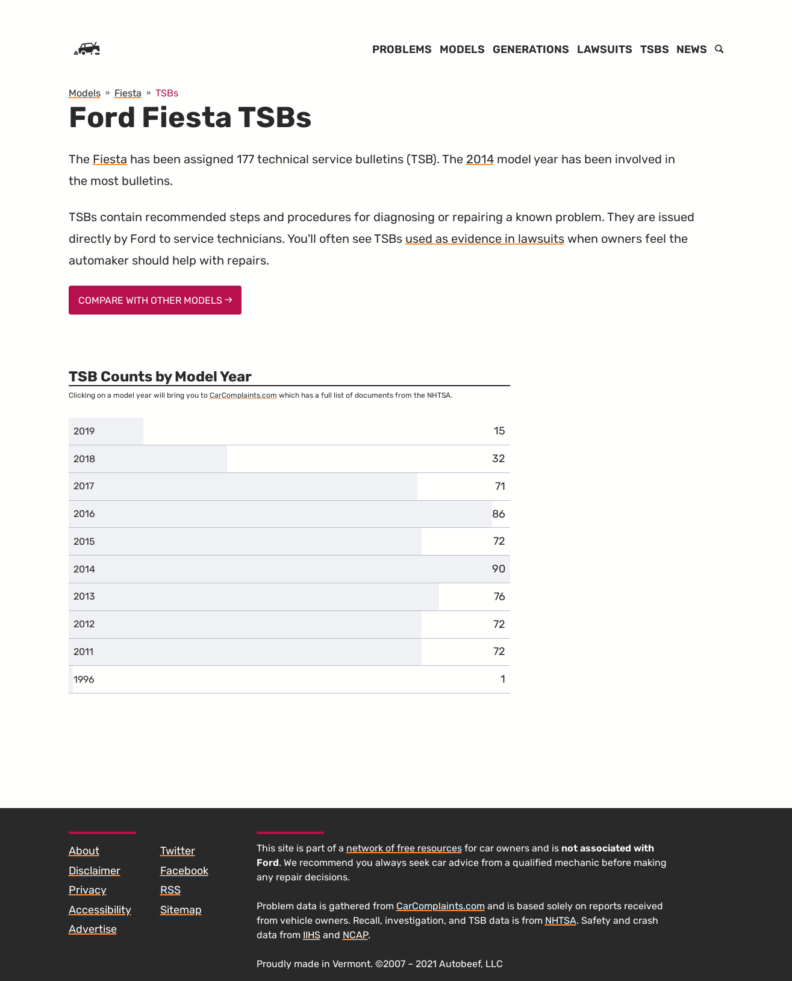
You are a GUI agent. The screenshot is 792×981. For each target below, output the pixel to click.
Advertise (93, 929)
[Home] (87, 49)
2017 (83, 486)
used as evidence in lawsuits (484, 238)
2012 (84, 624)
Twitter (177, 850)
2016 (84, 513)
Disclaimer (94, 870)
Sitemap (181, 910)
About (84, 850)
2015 (84, 541)
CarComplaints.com (243, 395)
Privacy (88, 890)
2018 (84, 459)
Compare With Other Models (155, 300)
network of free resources (404, 848)
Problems (402, 49)
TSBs (654, 49)
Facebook (184, 870)
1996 (84, 679)
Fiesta (110, 159)
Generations (531, 49)
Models (462, 49)
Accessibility (100, 910)
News (691, 49)
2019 (84, 431)
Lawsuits (604, 49)
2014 (480, 159)
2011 (83, 651)
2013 (84, 596)
